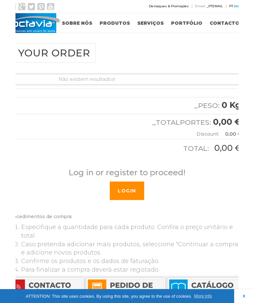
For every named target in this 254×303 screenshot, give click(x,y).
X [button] (244, 296)
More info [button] (203, 295)
